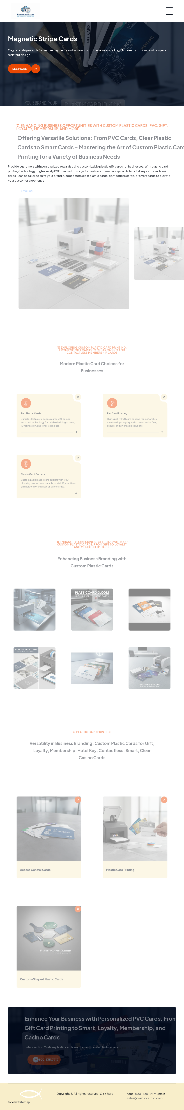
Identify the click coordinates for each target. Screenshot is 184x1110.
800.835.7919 (50, 1059)
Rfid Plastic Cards (35, 414)
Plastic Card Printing (124, 871)
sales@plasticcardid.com (144, 1098)
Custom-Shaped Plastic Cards (43, 980)
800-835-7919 (145, 1093)
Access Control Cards (38, 871)
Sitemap (24, 1102)
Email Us (31, 191)
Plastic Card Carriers (36, 475)
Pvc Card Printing (121, 414)
